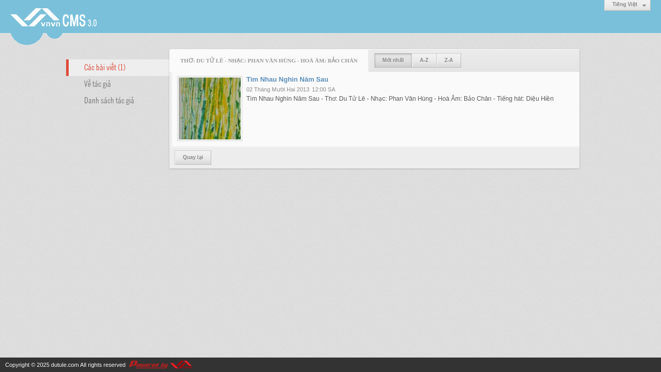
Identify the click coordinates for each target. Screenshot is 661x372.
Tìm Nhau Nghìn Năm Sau (287, 79)
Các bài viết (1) (104, 66)
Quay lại (193, 157)
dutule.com (65, 365)
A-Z (424, 60)
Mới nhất (393, 60)
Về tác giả (97, 83)
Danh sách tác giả (109, 99)
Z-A (449, 60)
